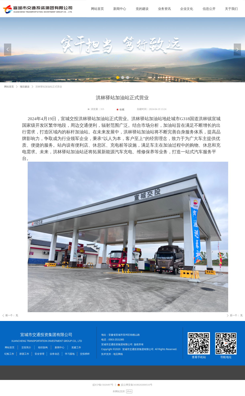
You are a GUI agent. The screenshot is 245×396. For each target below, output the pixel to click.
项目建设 (24, 86)
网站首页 (9, 86)
